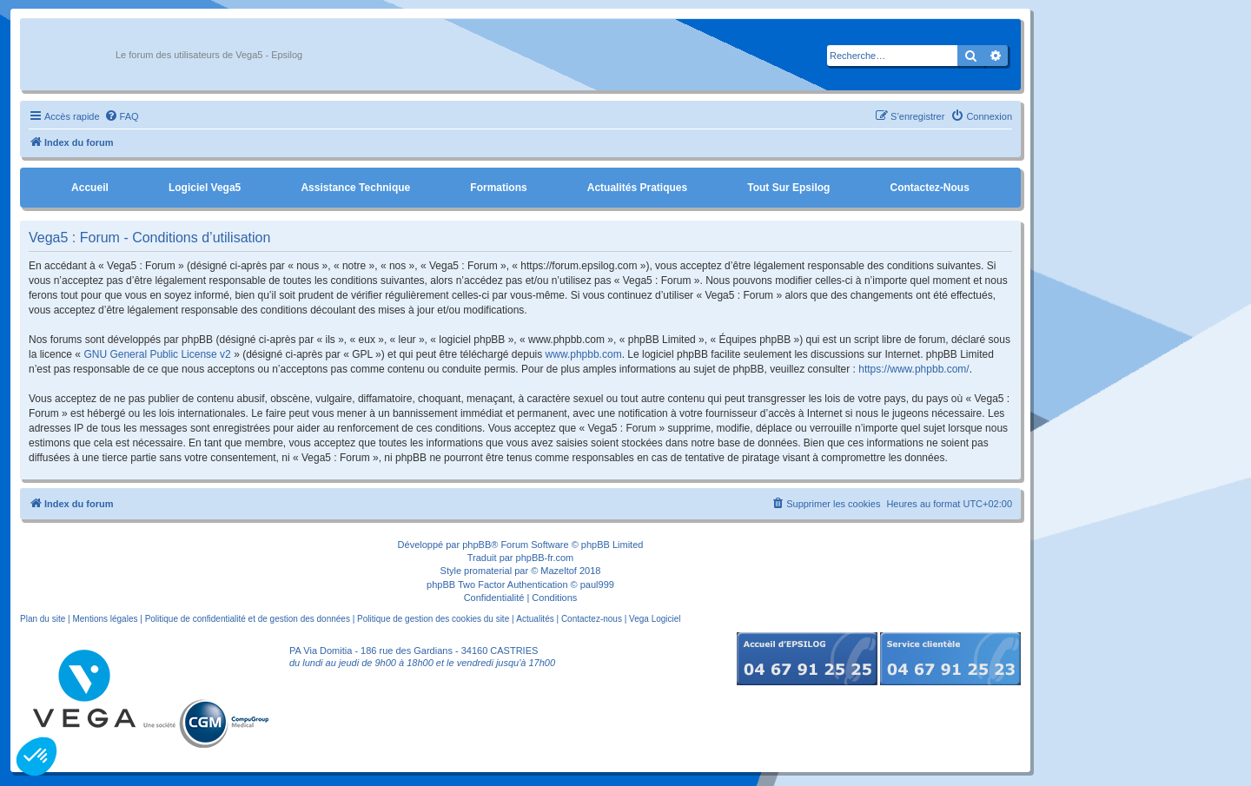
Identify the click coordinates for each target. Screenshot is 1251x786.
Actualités (534, 619)
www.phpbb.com (584, 354)
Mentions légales (104, 619)
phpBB (476, 544)
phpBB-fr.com (545, 557)
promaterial (488, 570)
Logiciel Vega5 (205, 188)
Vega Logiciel (655, 619)
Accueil (90, 188)
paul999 (597, 584)
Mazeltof (558, 570)
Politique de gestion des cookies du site (433, 619)
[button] (36, 756)
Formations (498, 188)
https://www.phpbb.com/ (913, 369)
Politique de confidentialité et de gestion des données (247, 619)
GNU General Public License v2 (156, 354)
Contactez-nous (929, 188)
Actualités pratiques (637, 188)
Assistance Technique (355, 188)
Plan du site (42, 619)
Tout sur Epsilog (788, 188)
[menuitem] (121, 116)
